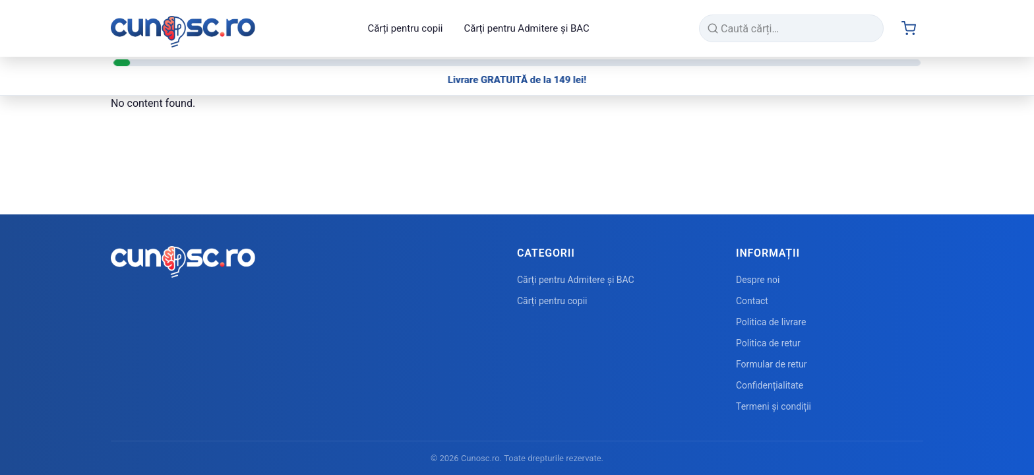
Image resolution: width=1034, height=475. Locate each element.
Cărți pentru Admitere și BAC (526, 28)
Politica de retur (768, 343)
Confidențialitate (769, 385)
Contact (752, 301)
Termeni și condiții (773, 406)
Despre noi (757, 279)
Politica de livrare (771, 322)
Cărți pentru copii (404, 28)
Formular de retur (771, 364)
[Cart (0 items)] (908, 28)
